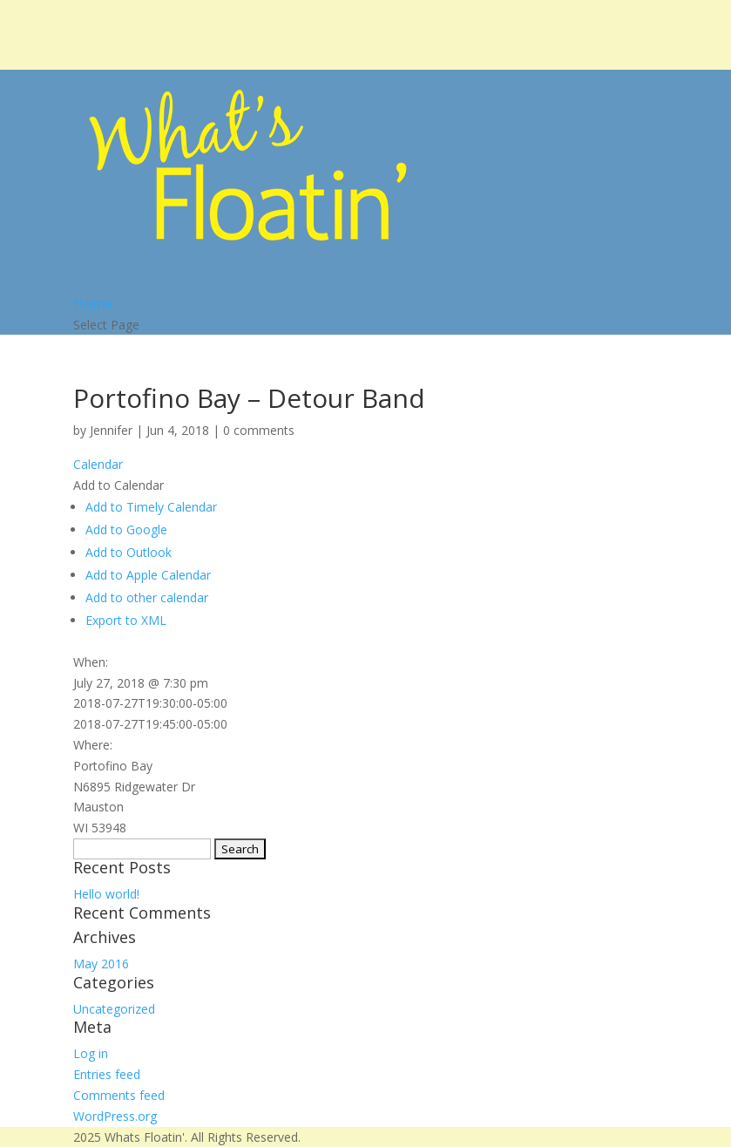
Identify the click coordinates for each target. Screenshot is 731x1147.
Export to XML (125, 620)
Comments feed (119, 1095)
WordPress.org (115, 1116)
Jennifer (111, 430)
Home (92, 303)
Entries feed (106, 1074)
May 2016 (101, 963)
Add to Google (126, 529)
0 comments (258, 430)
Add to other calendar (146, 597)
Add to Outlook (128, 552)
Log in (90, 1053)
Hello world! (106, 894)
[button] (118, 485)
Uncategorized (114, 1009)
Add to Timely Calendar (151, 507)
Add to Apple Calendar (148, 575)
